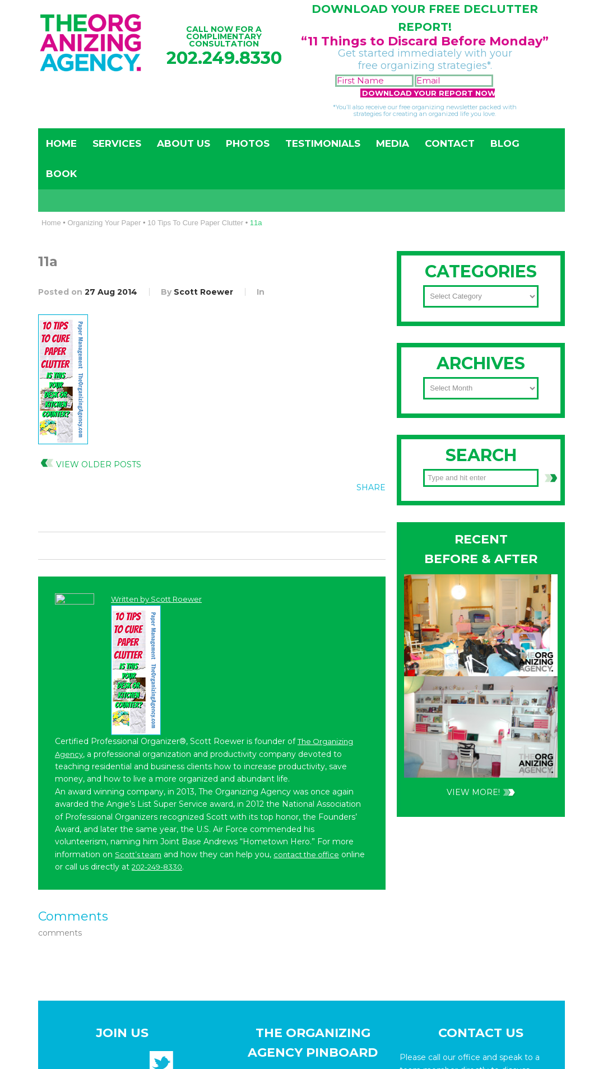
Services (116, 143)
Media (392, 143)
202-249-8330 (463, 578)
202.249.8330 (224, 58)
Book (61, 173)
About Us (183, 143)
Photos (248, 143)
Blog (504, 143)
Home (61, 143)
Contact (450, 143)
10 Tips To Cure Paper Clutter (195, 223)
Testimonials (322, 143)
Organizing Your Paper (104, 223)
